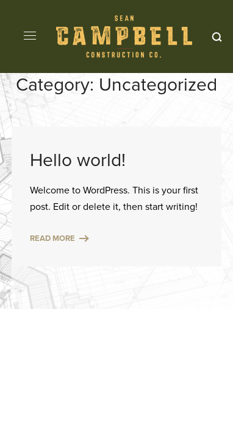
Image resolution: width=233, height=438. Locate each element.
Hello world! (78, 160)
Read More (52, 238)
